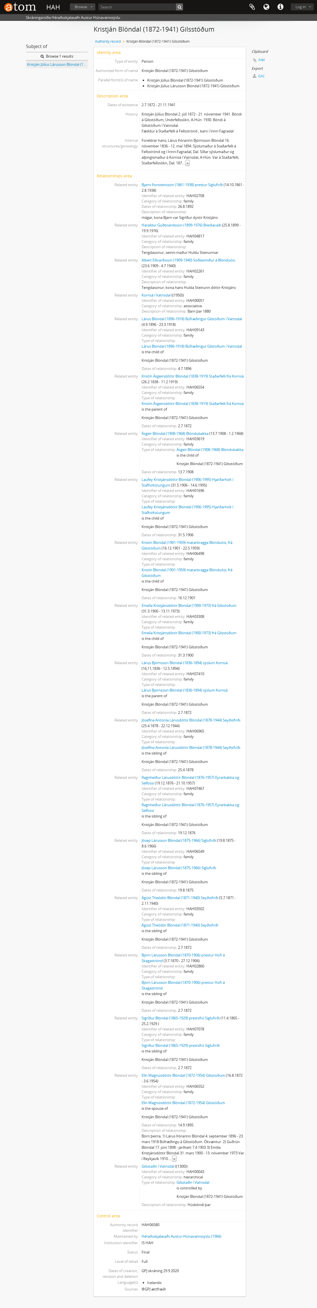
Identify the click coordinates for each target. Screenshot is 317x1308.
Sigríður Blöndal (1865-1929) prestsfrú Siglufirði (181, 1018)
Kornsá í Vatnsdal (156, 295)
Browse (81, 6)
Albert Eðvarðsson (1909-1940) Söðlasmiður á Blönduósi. (189, 260)
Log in (301, 6)
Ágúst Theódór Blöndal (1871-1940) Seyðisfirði (180, 897)
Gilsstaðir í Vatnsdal (158, 1166)
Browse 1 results (57, 56)
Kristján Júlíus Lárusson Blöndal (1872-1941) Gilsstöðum (57, 64)
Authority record (108, 41)
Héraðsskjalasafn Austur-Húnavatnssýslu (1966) (181, 1236)
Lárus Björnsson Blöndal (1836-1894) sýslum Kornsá (185, 662)
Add (261, 59)
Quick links (280, 7)
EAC (259, 76)
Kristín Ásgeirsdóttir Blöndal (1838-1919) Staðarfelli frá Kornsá (193, 376)
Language (266, 7)
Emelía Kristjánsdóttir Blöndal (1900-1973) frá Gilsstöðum (189, 605)
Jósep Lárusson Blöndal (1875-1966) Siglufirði (179, 840)
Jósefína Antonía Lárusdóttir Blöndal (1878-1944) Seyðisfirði (191, 720)
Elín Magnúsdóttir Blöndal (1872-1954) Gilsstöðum (183, 1075)
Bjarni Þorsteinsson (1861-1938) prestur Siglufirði (182, 184)
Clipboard (252, 7)
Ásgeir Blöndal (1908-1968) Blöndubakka (175, 433)
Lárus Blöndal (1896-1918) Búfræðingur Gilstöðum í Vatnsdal (192, 318)
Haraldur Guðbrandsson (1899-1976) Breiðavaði (181, 225)
